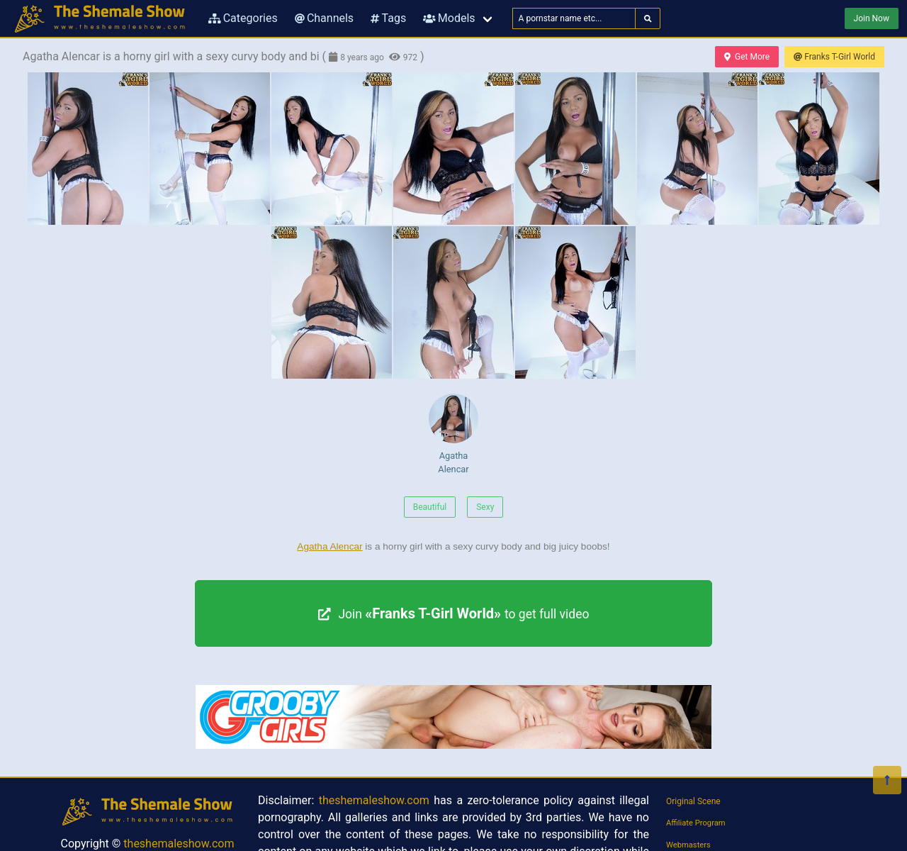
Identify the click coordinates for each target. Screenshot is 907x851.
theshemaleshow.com (178, 843)
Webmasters (688, 845)
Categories (243, 18)
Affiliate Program (696, 823)
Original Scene (693, 801)
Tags (388, 18)
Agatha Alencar (453, 434)
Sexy (485, 507)
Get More (747, 57)
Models (449, 18)
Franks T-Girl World (834, 57)
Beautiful (430, 507)
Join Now (871, 18)
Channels (324, 18)
